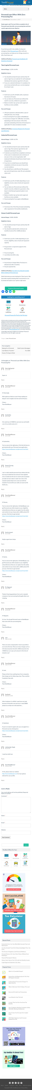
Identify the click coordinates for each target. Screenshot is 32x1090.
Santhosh (7, 694)
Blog (17, 1085)
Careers (6, 1085)
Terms (20, 1085)
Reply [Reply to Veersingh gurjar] (2, 380)
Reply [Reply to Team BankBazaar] (2, 409)
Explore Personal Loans (16, 288)
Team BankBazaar (10, 386)
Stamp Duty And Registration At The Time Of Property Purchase (19, 977)
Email (3, 822)
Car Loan (16, 865)
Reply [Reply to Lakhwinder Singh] (2, 758)
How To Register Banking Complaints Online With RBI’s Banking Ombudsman (19, 1008)
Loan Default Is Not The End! (16, 997)
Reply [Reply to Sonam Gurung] (2, 489)
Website (3, 830)
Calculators (25, 865)
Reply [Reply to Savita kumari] (2, 544)
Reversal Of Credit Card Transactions (18, 992)
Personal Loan (14, 51)
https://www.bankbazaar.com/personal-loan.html (15, 449)
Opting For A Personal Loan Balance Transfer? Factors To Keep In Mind (8, 350)
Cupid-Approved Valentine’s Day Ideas (11, 962)
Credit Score (8, 312)
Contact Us (11, 1085)
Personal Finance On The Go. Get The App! (16, 315)
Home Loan (22, 312)
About (2, 1085)
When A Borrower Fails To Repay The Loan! (19, 987)
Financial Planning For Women (9, 957)
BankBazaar (7, 19)
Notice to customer (27, 1085)
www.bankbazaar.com (14, 329)
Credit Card (8, 305)
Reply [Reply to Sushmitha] (2, 428)
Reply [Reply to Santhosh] (2, 710)
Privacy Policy (24, 1087)
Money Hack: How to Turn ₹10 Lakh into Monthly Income (16, 960)
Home (3, 5)
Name (3, 815)
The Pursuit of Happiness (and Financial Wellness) (14, 951)
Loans (7, 5)
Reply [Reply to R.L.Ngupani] (2, 602)
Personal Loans (12, 338)
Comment (4, 796)
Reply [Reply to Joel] (2, 657)
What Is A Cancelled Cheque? (16, 971)
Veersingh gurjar (9, 368)
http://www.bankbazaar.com (9, 773)
